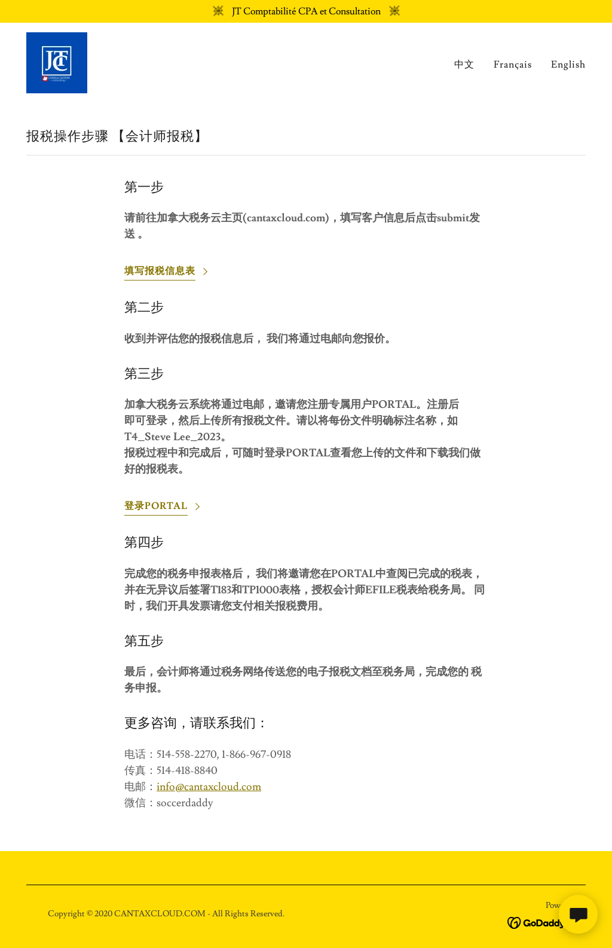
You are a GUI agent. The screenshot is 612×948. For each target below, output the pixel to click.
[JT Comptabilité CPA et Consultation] (306, 11)
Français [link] (513, 65)
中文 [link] (464, 65)
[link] (56, 60)
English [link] (568, 65)
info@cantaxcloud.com (209, 787)
